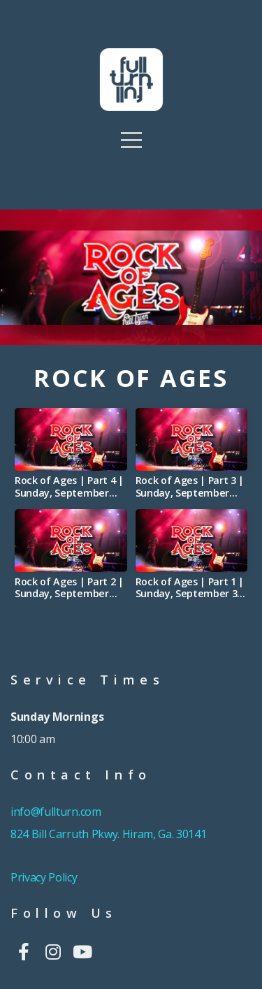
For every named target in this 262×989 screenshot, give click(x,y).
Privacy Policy (44, 877)
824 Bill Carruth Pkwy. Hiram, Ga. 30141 (108, 834)
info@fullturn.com (56, 811)
